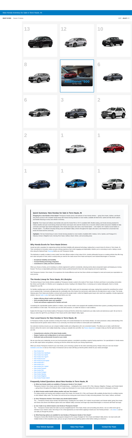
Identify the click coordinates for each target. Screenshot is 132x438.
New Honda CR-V (39, 364)
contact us (115, 409)
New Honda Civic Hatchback (42, 353)
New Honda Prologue (40, 372)
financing (50, 251)
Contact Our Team (109, 427)
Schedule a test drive (36, 347)
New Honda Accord (39, 358)
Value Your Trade (77, 427)
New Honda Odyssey (40, 374)
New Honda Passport (40, 368)
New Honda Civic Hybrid (41, 355)
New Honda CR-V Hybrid (41, 366)
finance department (89, 328)
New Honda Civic (39, 351)
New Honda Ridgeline (40, 376)
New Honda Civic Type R (41, 357)
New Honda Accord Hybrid (41, 360)
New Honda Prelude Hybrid (42, 378)
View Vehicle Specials (45, 427)
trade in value (44, 295)
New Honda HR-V (39, 362)
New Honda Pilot (39, 370)
